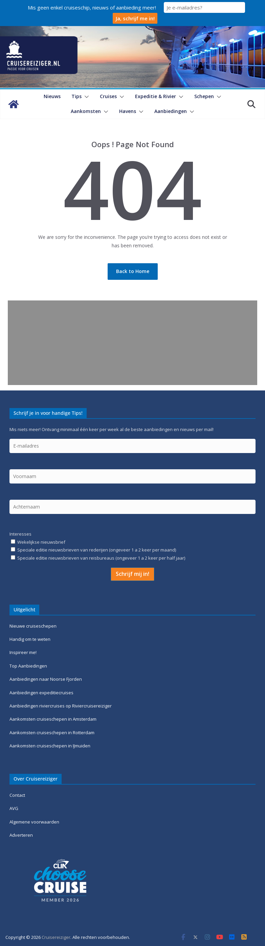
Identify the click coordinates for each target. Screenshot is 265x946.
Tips (76, 96)
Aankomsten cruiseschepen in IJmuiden (49, 746)
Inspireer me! (23, 652)
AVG (13, 808)
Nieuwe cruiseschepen (33, 626)
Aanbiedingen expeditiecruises (41, 693)
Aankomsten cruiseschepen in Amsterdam (52, 719)
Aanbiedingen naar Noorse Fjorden (45, 679)
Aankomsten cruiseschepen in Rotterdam (51, 732)
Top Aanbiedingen (28, 666)
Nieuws (52, 96)
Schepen (204, 96)
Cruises (108, 96)
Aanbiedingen (170, 111)
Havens (127, 111)
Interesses (20, 534)
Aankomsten (86, 111)
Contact (17, 795)
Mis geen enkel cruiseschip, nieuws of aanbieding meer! (92, 7)
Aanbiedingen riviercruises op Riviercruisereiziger (60, 706)
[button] (85, 97)
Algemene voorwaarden (34, 822)
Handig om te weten (29, 639)
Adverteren (21, 835)
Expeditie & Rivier (155, 96)
